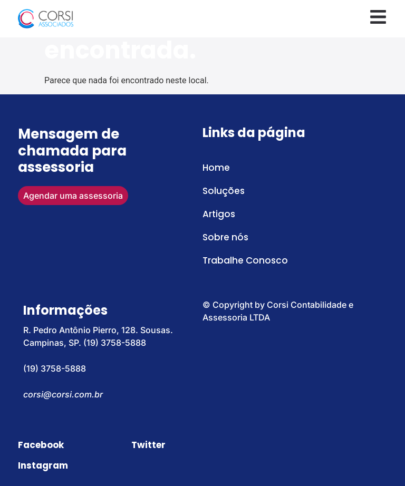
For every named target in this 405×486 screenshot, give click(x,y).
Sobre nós (225, 237)
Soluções (223, 190)
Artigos (218, 214)
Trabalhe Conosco (245, 260)
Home (216, 167)
